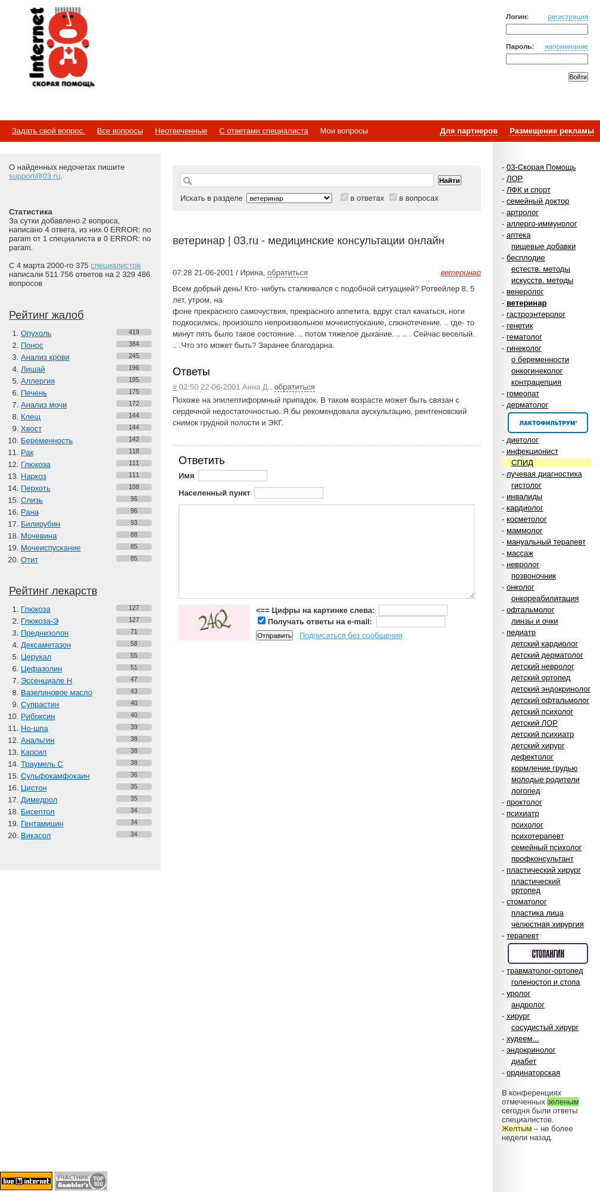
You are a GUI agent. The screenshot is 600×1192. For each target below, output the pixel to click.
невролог (523, 564)
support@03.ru (34, 176)
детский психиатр (542, 734)
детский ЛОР (534, 722)
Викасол (36, 835)
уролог (518, 993)
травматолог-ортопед (545, 970)
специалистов (115, 265)
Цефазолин (41, 668)
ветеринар (526, 302)
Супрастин (40, 704)
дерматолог (527, 404)
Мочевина (39, 535)
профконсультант (542, 858)
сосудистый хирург (545, 1027)
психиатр (523, 813)
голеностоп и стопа (545, 982)
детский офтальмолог (550, 700)
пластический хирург (544, 870)
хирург (518, 1016)
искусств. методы (542, 280)
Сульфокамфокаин (55, 775)
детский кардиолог (544, 643)
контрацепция (536, 382)
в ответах (368, 198)
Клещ (30, 416)
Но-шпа (34, 728)
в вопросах (418, 198)
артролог (523, 212)
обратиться (287, 272)
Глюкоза (36, 464)
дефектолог (532, 756)
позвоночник (533, 575)
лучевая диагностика (544, 473)
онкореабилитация (545, 598)
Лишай (33, 369)
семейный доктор (538, 201)
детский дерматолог (547, 655)
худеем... (523, 1038)
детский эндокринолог (550, 688)
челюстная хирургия (547, 924)
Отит (29, 559)
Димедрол (39, 799)
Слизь (32, 500)
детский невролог (542, 666)
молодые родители (545, 779)
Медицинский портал (61, 48)
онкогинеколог (536, 370)
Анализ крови (45, 357)
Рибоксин (38, 716)
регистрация (568, 16)
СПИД (522, 462)
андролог (528, 1004)
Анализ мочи (44, 404)
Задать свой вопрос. (48, 130)
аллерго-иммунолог (542, 223)
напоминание (566, 46)
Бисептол (38, 811)
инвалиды (524, 496)
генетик (520, 325)
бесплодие (526, 257)
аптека (519, 235)
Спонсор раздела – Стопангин (548, 953)
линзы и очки (534, 621)
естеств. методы (540, 268)
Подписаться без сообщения (350, 635)
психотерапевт (537, 836)
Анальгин (38, 740)
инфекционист (532, 451)
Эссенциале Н (47, 680)
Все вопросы (120, 130)
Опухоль (36, 333)
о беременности (540, 359)
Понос (32, 345)
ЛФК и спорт (529, 189)
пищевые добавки (543, 246)
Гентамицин (42, 823)
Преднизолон (44, 632)
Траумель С (42, 764)
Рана (30, 512)
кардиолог (525, 507)
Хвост (31, 428)
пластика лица (537, 912)
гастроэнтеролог (536, 314)
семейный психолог (546, 847)
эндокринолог (531, 1049)
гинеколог (524, 348)
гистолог (526, 485)
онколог (521, 587)
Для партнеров (469, 130)
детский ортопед (540, 677)
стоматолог (527, 901)
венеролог (525, 291)
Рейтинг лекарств (53, 591)
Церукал (36, 656)
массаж (520, 553)
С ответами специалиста (263, 130)
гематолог (524, 336)
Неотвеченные (181, 130)
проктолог (524, 802)
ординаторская (533, 1072)
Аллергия (38, 380)
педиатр (521, 632)
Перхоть (36, 488)
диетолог (523, 439)
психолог (527, 824)
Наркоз (33, 476)
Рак (27, 452)
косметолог (527, 519)
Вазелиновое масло (56, 692)
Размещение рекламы (552, 130)
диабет (523, 1061)
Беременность (47, 440)
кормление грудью (544, 768)
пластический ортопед (535, 886)
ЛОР (515, 178)
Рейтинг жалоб (46, 315)
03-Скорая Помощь (541, 167)
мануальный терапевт (546, 541)
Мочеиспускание (50, 547)
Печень (34, 392)
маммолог (525, 530)
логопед (525, 790)
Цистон (34, 787)
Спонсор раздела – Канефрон (548, 422)
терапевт (523, 935)
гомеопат (523, 393)
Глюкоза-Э (39, 621)
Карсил (33, 752)
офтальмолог (531, 609)
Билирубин (40, 523)
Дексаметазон (46, 644)
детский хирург (538, 745)
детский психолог (542, 711)
